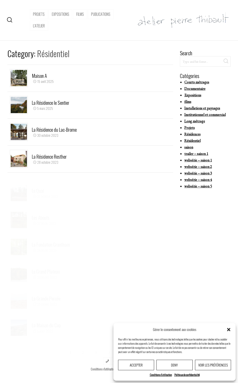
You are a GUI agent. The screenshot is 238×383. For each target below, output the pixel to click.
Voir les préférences (213, 364)
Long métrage (194, 121)
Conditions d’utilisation (161, 375)
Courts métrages (196, 82)
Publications (100, 14)
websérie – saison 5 (198, 186)
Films (80, 14)
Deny (174, 364)
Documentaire (194, 88)
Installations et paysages (202, 108)
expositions (60, 14)
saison (188, 147)
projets (39, 14)
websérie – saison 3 (198, 173)
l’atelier (39, 26)
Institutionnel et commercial (205, 114)
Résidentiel (192, 140)
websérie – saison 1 (198, 160)
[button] (228, 329)
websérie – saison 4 (198, 179)
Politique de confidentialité (187, 375)
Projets (189, 127)
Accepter (136, 364)
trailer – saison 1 (196, 153)
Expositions (192, 95)
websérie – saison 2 (198, 166)
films (187, 101)
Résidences (192, 134)
